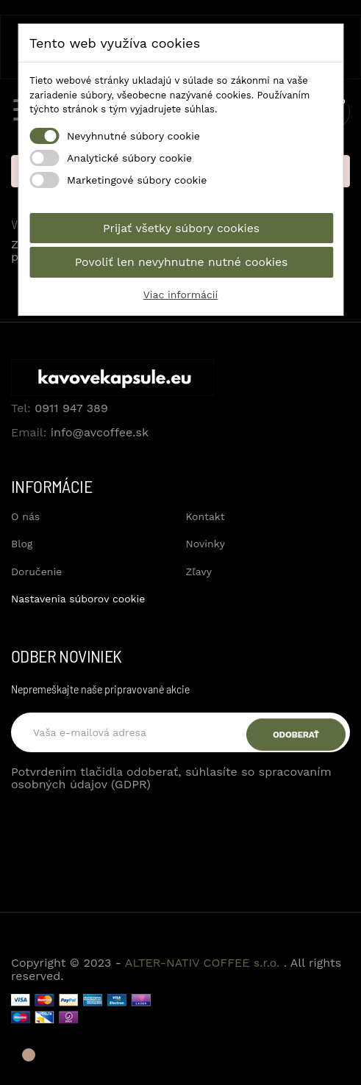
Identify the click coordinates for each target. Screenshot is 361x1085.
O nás (25, 516)
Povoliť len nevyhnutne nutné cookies (181, 263)
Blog (21, 543)
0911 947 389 (71, 408)
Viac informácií (180, 295)
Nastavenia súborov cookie (78, 599)
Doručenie (36, 571)
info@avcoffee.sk (100, 432)
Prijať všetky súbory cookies (181, 228)
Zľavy (199, 571)
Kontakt (205, 516)
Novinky (205, 543)
